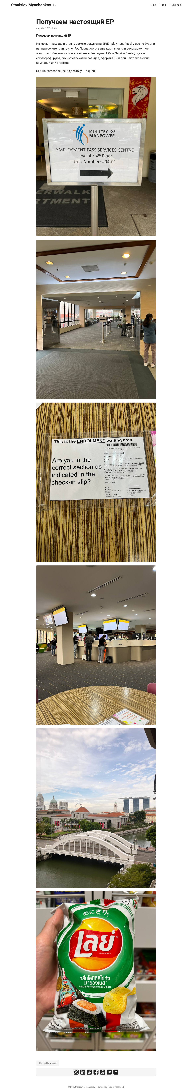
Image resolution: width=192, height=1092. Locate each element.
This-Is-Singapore (48, 1063)
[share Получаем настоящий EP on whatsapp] (102, 1072)
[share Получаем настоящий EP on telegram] (109, 1072)
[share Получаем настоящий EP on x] (76, 1072)
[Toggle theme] (54, 5)
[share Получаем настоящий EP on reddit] (89, 1072)
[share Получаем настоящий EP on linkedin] (82, 1072)
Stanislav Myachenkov (31, 5)
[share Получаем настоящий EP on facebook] (96, 1072)
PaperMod (119, 1087)
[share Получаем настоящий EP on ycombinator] (115, 1072)
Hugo (110, 1087)
